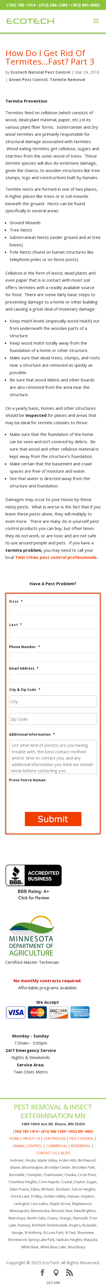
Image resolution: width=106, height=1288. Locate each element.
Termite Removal (67, 79)
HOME (14, 1138)
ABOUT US (31, 1138)
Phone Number (24, 647)
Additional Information (32, 735)
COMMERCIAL (56, 1145)
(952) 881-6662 (85, 5)
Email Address (24, 668)
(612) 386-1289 (53, 5)
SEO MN (53, 1282)
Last (15, 625)
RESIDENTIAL (81, 1145)
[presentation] (52, 797)
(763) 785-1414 (21, 5)
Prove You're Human (27, 780)
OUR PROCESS (55, 1138)
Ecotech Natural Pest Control (40, 72)
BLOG (65, 1153)
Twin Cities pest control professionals (56, 557)
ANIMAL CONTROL (27, 1145)
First (16, 602)
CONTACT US (46, 1153)
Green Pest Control (28, 79)
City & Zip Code (24, 690)
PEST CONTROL (82, 1138)
